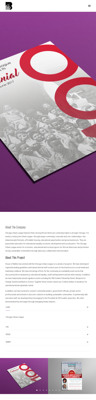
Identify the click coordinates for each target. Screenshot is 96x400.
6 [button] (52, 390)
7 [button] (56, 390)
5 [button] (49, 390)
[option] (24, 376)
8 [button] (59, 390)
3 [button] (43, 390)
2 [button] (40, 390)
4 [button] (46, 390)
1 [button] (37, 390)
